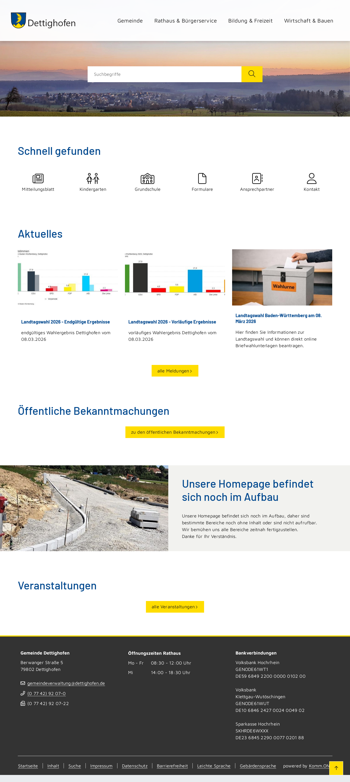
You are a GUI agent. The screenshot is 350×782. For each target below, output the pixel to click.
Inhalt (53, 766)
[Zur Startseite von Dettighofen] (44, 20)
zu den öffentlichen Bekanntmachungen (173, 432)
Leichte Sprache (218, 766)
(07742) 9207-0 (46, 693)
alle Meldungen (173, 371)
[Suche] (165, 74)
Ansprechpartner (257, 182)
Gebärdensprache (262, 766)
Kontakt (311, 182)
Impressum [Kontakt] (102, 766)
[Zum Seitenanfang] (336, 768)
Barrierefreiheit (175, 766)
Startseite (28, 766)
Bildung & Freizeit (250, 20)
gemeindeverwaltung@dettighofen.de (66, 683)
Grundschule (147, 182)
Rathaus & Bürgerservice (185, 20)
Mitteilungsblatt (38, 182)
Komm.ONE (56, 772)
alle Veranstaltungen (173, 606)
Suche (75, 766)
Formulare (202, 182)
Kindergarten (93, 182)
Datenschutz (137, 766)
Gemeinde (130, 20)
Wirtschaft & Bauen (309, 20)
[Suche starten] (251, 74)
